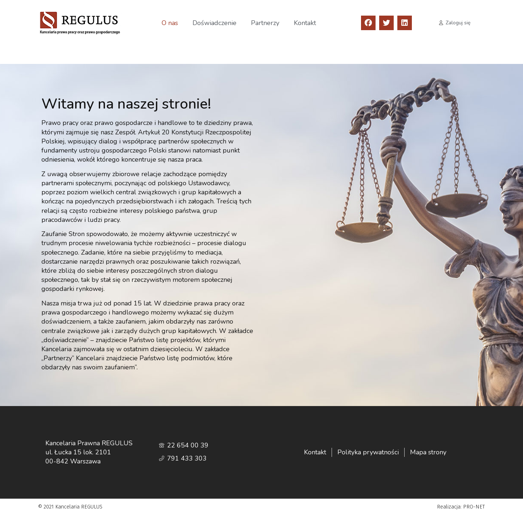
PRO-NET (474, 507)
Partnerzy (265, 23)
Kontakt (305, 23)
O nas (170, 23)
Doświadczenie (214, 23)
